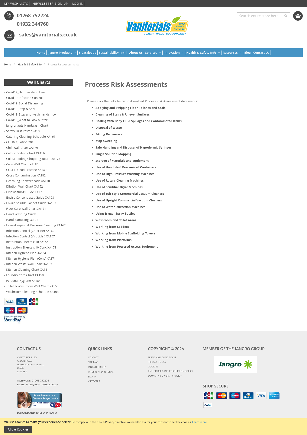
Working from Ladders (112, 227)
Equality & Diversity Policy (165, 375)
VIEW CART (94, 381)
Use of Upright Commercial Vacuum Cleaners (129, 200)
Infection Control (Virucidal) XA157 (30, 236)
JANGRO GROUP (97, 367)
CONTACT (93, 357)
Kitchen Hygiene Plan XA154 (26, 253)
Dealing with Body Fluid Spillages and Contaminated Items (139, 121)
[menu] (153, 52)
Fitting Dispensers (109, 134)
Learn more (199, 422)
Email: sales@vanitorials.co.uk (37, 384)
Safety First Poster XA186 (23, 131)
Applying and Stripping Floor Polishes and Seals (130, 108)
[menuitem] (41, 52)
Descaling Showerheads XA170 (28, 181)
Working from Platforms (114, 240)
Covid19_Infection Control (24, 98)
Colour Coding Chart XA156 (25, 153)
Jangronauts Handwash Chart (27, 125)
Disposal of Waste (109, 128)
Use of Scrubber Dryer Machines (119, 187)
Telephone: (33, 380)
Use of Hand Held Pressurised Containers (126, 167)
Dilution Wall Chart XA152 (24, 186)
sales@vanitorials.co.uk (48, 34)
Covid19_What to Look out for (27, 120)
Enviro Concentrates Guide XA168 (30, 197)
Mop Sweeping (106, 141)
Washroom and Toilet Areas (116, 220)
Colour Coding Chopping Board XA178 (33, 159)
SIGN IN (92, 376)
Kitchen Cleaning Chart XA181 (27, 269)
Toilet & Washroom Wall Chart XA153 (32, 286)
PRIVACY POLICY (157, 361)
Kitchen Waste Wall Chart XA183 (29, 264)
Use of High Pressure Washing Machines (125, 174)
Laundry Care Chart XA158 (25, 275)
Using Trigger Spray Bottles (115, 213)
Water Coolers (43, 403)
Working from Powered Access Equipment (127, 246)
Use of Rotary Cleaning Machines (120, 180)
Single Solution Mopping (113, 154)
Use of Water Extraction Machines (120, 207)
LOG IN (78, 3)
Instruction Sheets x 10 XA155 (27, 242)
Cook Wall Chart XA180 (22, 164)
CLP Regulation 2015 (20, 142)
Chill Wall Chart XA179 (22, 148)
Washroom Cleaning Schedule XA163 (32, 292)
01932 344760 (33, 23)
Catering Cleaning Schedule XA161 (30, 136)
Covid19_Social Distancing (24, 103)
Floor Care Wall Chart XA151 (26, 209)
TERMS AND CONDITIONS (162, 357)
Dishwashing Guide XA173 (24, 192)
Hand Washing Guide (21, 214)
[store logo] (157, 25)
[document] (153, 427)
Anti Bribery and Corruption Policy (170, 371)
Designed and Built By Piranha (37, 412)
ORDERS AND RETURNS (101, 371)
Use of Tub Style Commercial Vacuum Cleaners (130, 194)
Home (8, 64)
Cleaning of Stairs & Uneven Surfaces (123, 114)
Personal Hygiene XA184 (23, 281)
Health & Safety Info (30, 64)
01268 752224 (33, 15)
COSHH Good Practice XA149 (26, 170)
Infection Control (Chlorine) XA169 (30, 231)
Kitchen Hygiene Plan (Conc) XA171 (31, 258)
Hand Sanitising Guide (22, 220)
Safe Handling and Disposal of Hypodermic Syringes (133, 147)
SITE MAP (93, 362)
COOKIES (153, 366)
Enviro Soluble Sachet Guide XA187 (31, 203)
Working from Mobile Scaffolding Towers (125, 233)
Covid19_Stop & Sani (20, 109)
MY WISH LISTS (16, 3)
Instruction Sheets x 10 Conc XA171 (31, 247)
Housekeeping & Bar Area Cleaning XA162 (36, 225)
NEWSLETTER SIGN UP (50, 3)
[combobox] (263, 15)
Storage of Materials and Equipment (122, 161)
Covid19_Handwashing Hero (26, 92)
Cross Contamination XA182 (26, 175)
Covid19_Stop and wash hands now (31, 114)
